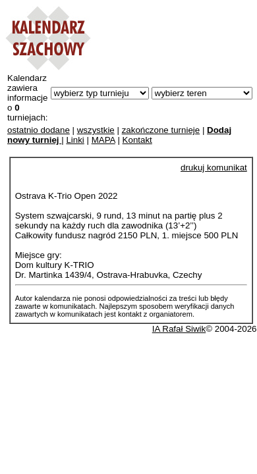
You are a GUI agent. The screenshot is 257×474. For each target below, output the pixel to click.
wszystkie (96, 130)
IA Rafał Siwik (179, 329)
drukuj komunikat (214, 167)
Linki (75, 140)
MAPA (103, 140)
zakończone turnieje (161, 130)
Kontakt (137, 140)
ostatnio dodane (38, 130)
